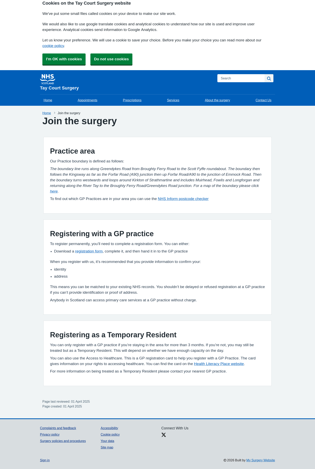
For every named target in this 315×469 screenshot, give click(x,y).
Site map (107, 447)
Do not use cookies (111, 59)
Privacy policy (49, 434)
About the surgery (217, 100)
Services (173, 100)
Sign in (45, 460)
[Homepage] (126, 82)
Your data (107, 440)
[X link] (163, 435)
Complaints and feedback (58, 428)
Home (48, 100)
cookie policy (53, 46)
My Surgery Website (260, 460)
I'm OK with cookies (64, 59)
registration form (89, 251)
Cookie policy (110, 434)
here (54, 191)
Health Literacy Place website (219, 364)
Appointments (87, 100)
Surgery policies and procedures (63, 440)
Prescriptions (132, 100)
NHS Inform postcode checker (183, 199)
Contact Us (263, 100)
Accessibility (109, 428)
